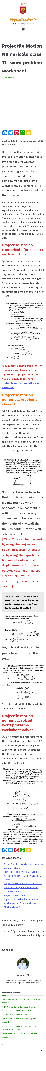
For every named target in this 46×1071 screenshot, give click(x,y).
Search (5, 1045)
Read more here (33, 983)
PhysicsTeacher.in (23, 19)
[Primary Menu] (23, 29)
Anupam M (9, 78)
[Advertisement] (23, 106)
